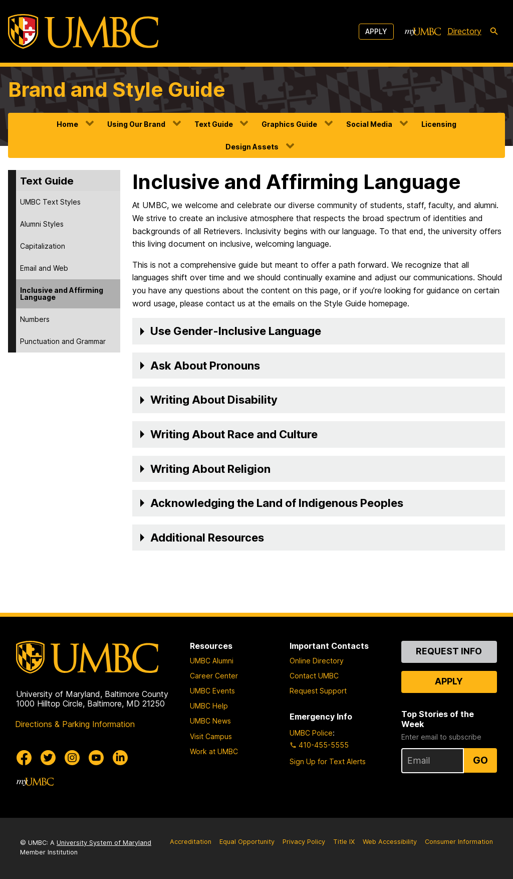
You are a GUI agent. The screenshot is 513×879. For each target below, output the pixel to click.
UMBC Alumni (211, 660)
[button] (318, 331)
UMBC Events (212, 690)
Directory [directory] (464, 31)
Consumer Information (459, 841)
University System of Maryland (104, 842)
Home (67, 124)
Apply (376, 31)
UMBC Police (311, 733)
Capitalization (42, 246)
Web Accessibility (390, 841)
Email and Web (44, 268)
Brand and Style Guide (116, 89)
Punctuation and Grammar (63, 341)
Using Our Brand (136, 124)
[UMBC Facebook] (24, 758)
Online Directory (317, 660)
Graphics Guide (289, 124)
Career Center (214, 675)
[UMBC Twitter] (48, 758)
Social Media (369, 124)
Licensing (438, 124)
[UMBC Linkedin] (120, 758)
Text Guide (213, 124)
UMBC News (210, 721)
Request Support (318, 690)
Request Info (449, 651)
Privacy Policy (304, 841)
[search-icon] (494, 32)
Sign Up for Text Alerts (328, 761)
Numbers (35, 319)
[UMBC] (83, 31)
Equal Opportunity (247, 841)
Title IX (344, 841)
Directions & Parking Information (75, 724)
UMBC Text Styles (50, 202)
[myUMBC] (423, 32)
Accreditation (190, 841)
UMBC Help (209, 705)
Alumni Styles (42, 224)
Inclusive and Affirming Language (61, 293)
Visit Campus (211, 736)
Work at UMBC (214, 751)
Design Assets (252, 146)
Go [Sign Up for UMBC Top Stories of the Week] (480, 760)
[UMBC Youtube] (96, 758)
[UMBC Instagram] (72, 758)
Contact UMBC (314, 675)
